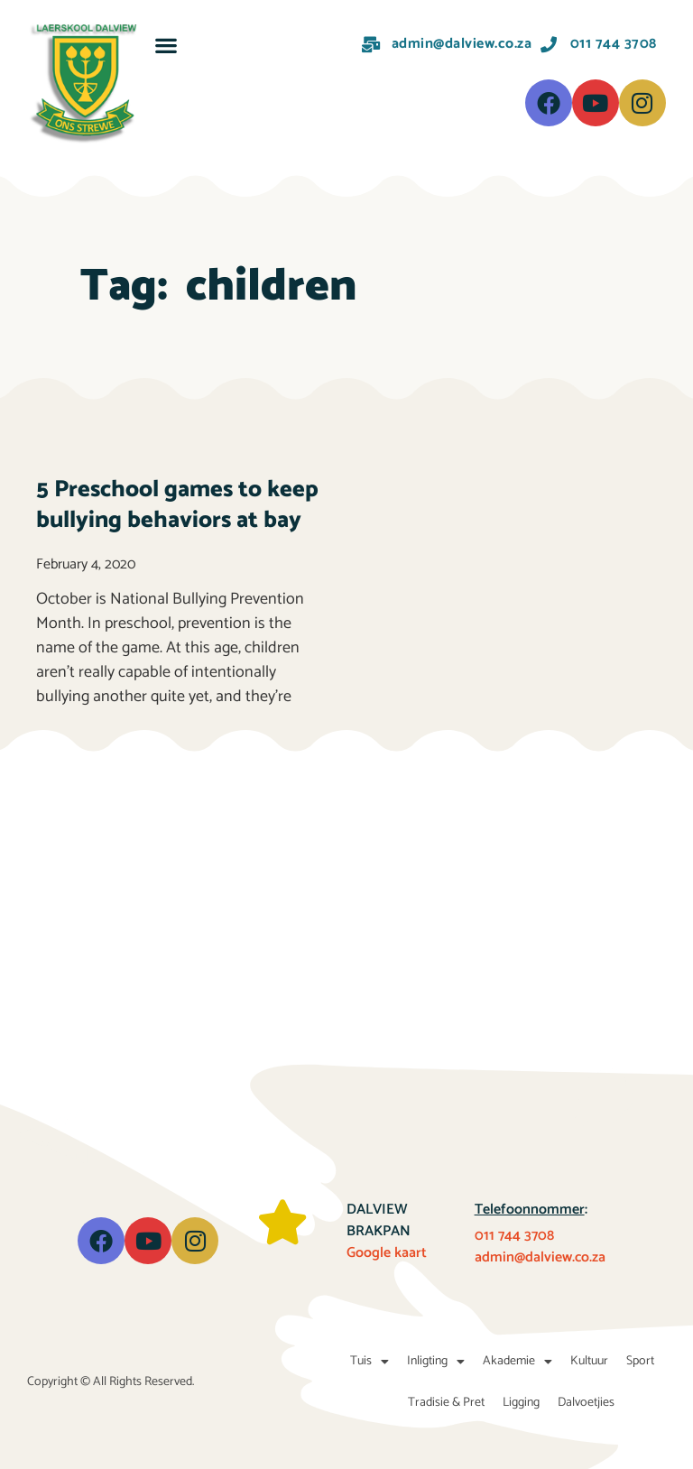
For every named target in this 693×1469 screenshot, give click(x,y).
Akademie (517, 1361)
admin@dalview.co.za (540, 1257)
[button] (166, 44)
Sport (640, 1361)
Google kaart (386, 1253)
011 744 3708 (514, 1236)
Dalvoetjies (586, 1402)
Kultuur (589, 1361)
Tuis (369, 1361)
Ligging (521, 1402)
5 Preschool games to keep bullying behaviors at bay (177, 505)
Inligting (436, 1361)
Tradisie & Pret (446, 1402)
